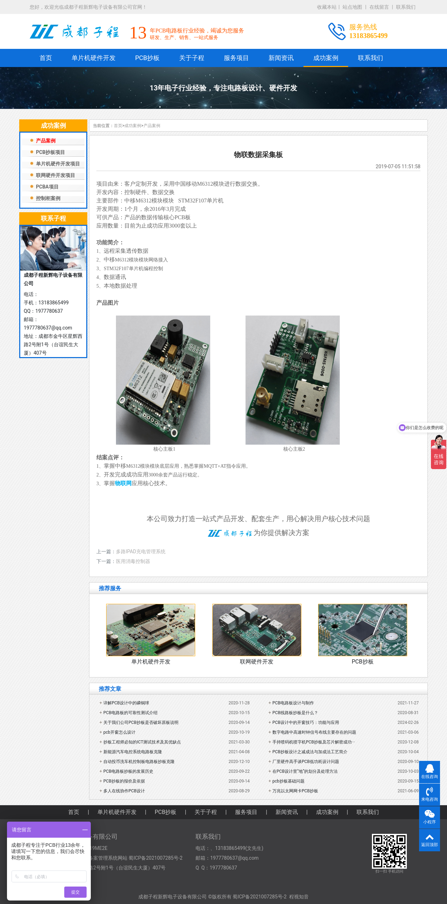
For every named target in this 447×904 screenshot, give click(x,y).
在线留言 (379, 7)
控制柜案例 (48, 198)
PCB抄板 (147, 57)
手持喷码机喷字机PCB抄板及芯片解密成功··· (313, 742)
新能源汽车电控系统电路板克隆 (132, 751)
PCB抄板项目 (50, 152)
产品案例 (46, 140)
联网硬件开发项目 (55, 175)
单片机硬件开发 (94, 57)
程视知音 (299, 896)
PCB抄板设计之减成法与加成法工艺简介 (309, 751)
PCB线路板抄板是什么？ (295, 712)
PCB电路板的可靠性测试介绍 (130, 712)
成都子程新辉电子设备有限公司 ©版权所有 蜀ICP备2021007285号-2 (212, 896)
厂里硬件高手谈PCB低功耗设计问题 (305, 761)
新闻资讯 (281, 57)
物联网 (123, 483)
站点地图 (352, 7)
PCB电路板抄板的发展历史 (128, 771)
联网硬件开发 (256, 661)
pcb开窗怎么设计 (119, 732)
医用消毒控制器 (133, 561)
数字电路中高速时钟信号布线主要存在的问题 (314, 732)
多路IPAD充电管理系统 (141, 551)
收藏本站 (327, 7)
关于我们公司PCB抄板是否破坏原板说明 (140, 722)
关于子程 (191, 57)
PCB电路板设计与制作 (293, 703)
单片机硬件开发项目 (58, 163)
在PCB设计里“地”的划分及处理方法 (305, 771)
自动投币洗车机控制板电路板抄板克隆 (139, 761)
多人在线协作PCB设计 (124, 790)
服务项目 (236, 57)
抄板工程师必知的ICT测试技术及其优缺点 (142, 742)
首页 (45, 57)
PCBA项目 (47, 187)
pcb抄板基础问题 (288, 781)
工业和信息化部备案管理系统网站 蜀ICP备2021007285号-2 (118, 858)
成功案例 (325, 57)
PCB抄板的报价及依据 (124, 781)
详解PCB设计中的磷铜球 (126, 703)
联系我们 (406, 7)
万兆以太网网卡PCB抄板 (295, 790)
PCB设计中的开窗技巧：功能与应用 (305, 722)
